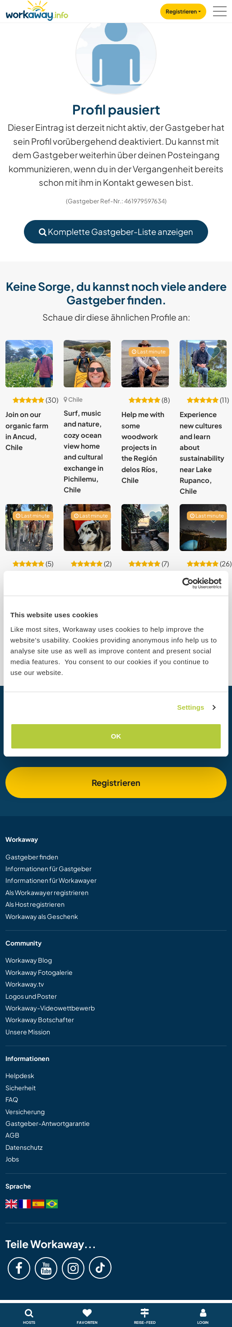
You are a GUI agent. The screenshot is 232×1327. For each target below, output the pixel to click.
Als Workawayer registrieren (46, 892)
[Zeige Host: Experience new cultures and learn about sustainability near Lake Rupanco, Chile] (203, 363)
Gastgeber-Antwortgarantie (47, 1123)
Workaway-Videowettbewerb (50, 1008)
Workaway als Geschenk (41, 916)
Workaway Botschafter (39, 1019)
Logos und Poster (31, 996)
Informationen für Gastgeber (48, 868)
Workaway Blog (28, 960)
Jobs (12, 1159)
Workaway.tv (24, 984)
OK (116, 736)
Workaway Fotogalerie (39, 972)
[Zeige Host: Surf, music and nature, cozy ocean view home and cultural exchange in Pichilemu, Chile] (87, 363)
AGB (12, 1135)
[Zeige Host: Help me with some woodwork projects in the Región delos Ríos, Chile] (145, 363)
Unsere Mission (27, 1032)
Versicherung (25, 1111)
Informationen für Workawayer (51, 880)
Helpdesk (19, 1075)
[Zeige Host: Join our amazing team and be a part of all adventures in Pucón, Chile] (145, 527)
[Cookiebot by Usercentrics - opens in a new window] (182, 583)
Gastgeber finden (31, 857)
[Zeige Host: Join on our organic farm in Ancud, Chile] (29, 363)
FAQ (11, 1099)
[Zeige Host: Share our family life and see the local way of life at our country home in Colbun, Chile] (29, 527)
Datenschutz (23, 1147)
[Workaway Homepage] (37, 9)
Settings (190, 707)
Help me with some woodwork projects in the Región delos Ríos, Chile (142, 447)
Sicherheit (20, 1088)
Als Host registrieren (35, 904)
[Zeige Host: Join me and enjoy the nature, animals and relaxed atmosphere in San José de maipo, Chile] (87, 527)
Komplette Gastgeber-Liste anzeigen (116, 231)
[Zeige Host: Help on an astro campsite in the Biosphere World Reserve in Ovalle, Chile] (203, 527)
